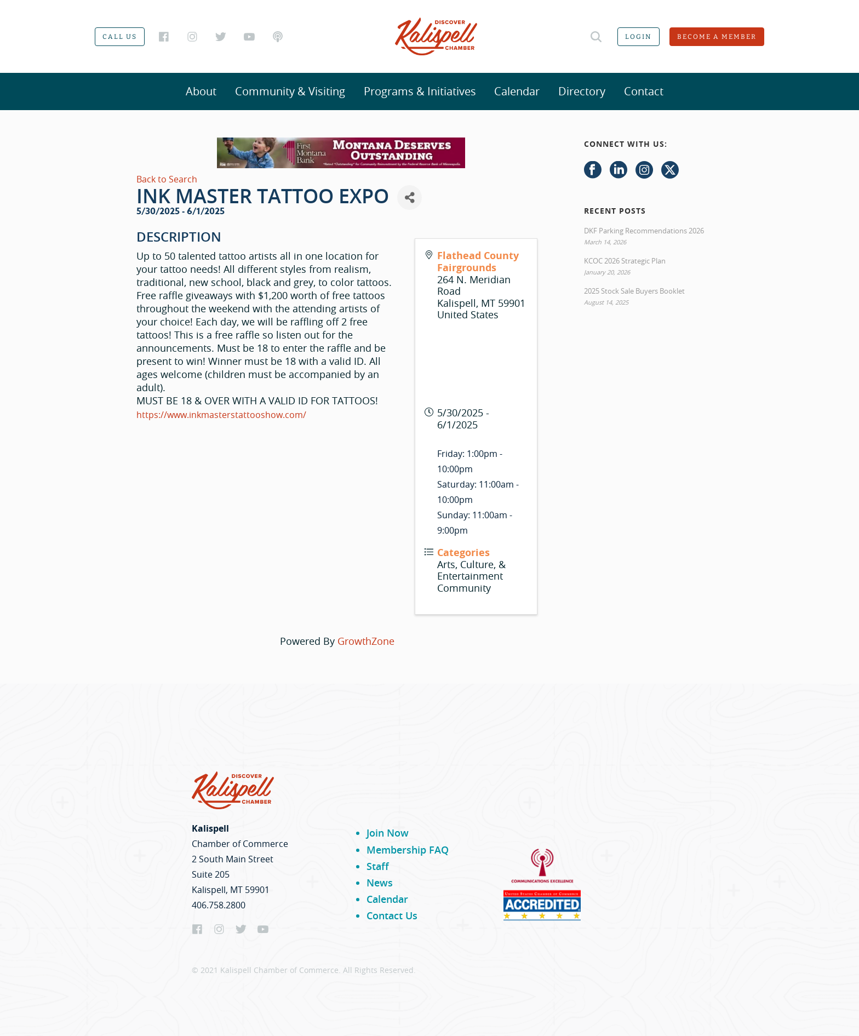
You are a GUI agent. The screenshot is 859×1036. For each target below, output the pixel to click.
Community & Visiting (290, 91)
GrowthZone (365, 641)
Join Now (387, 832)
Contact (643, 91)
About (201, 91)
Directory (581, 91)
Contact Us (391, 915)
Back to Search (166, 179)
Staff (377, 866)
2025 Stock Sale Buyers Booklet (634, 291)
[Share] (409, 197)
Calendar (517, 91)
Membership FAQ (407, 849)
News (379, 882)
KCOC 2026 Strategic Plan (625, 261)
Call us (119, 37)
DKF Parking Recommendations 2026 (644, 231)
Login (638, 37)
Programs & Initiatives (420, 91)
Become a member (717, 37)
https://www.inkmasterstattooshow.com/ (221, 415)
